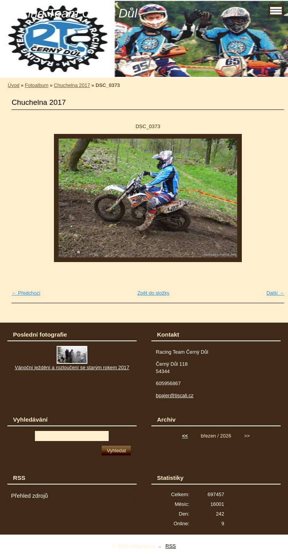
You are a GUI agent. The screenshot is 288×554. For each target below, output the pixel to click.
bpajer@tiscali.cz (175, 395)
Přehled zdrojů (29, 496)
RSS (170, 546)
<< (185, 436)
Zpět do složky (153, 293)
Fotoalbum (36, 85)
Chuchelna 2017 (72, 85)
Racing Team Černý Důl (71, 13)
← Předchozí (26, 293)
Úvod (13, 85)
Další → (275, 293)
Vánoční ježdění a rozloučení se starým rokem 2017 (72, 367)
